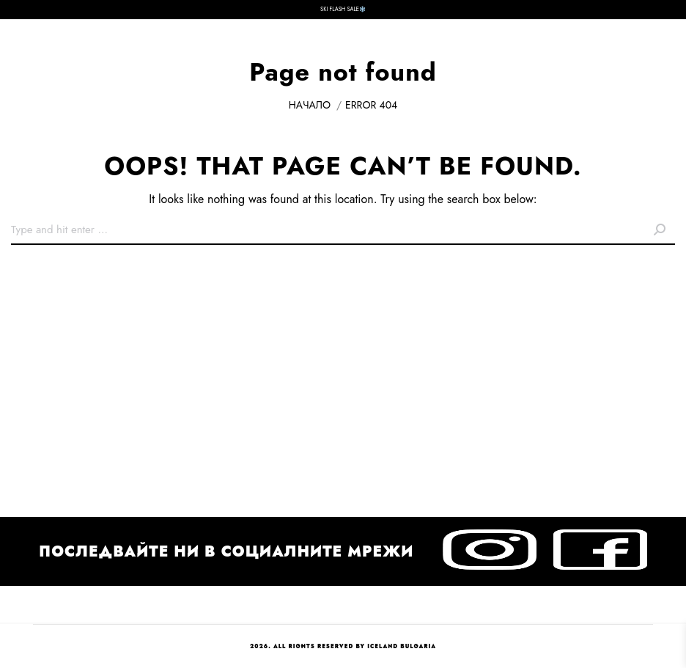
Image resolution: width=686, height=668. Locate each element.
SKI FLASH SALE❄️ (343, 9)
